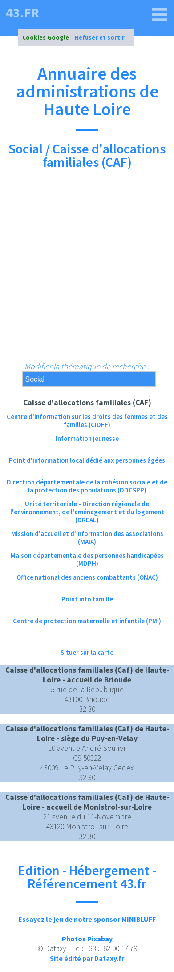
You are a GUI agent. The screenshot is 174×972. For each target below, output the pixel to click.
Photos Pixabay (87, 938)
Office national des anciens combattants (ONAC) (87, 577)
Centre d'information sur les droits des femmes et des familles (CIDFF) (87, 420)
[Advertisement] (87, 270)
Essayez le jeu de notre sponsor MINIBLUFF (87, 919)
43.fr (22, 12)
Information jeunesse (87, 438)
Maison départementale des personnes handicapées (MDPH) (87, 559)
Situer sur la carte (87, 652)
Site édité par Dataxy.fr (87, 958)
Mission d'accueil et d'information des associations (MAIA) (87, 537)
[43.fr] (160, 15)
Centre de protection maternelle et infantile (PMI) (87, 621)
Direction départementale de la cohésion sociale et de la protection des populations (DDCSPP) (87, 486)
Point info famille (87, 599)
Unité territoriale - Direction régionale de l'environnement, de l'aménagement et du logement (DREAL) (87, 508)
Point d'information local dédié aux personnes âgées (87, 460)
